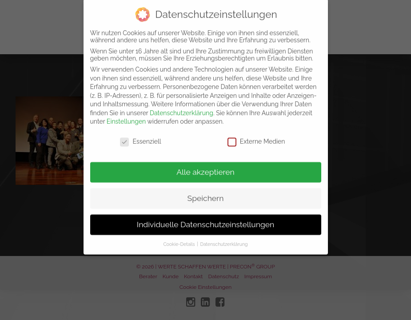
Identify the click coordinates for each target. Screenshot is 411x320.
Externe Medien (256, 135)
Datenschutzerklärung (181, 106)
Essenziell (140, 135)
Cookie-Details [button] (179, 237)
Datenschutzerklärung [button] (223, 237)
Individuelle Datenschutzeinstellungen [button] (205, 217)
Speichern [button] (206, 191)
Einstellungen (126, 115)
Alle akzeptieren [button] (205, 165)
